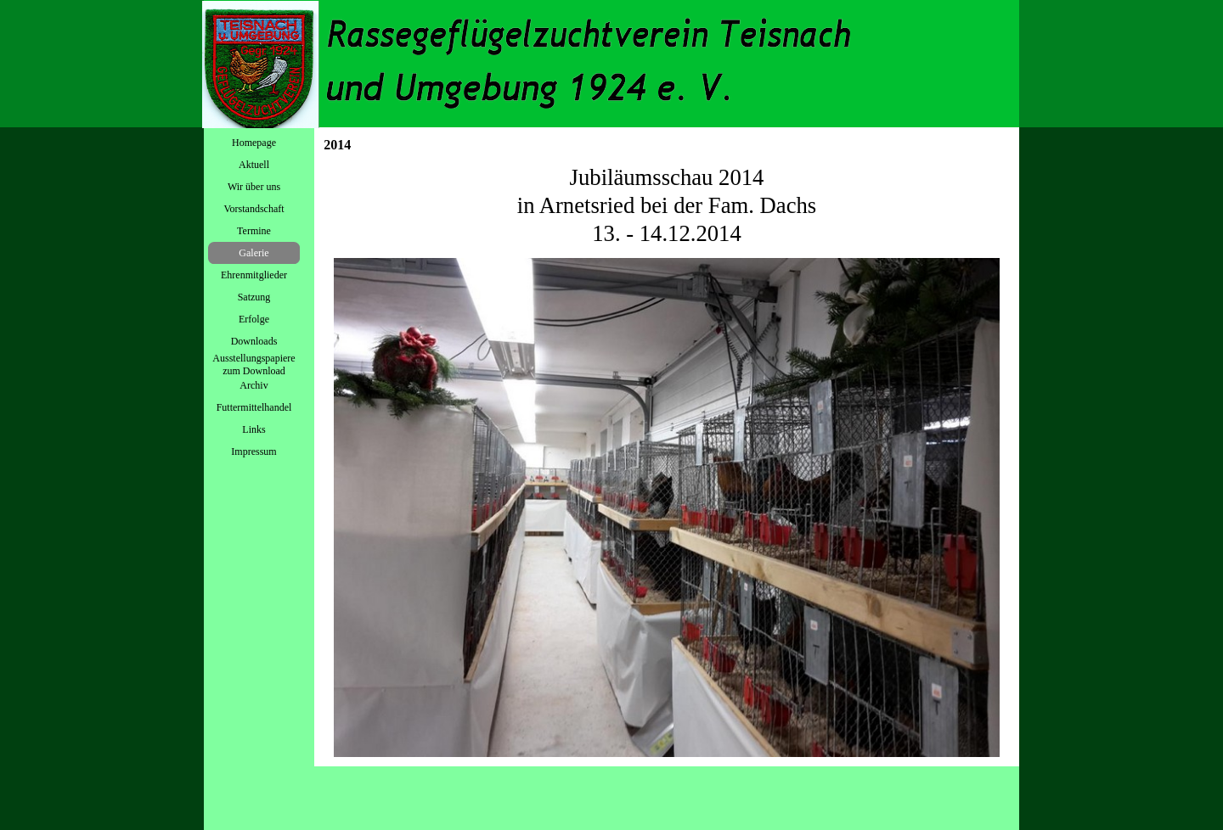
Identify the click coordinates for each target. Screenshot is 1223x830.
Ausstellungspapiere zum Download (253, 364)
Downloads (254, 341)
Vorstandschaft (253, 209)
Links (253, 429)
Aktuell (254, 165)
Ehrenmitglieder (254, 275)
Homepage (254, 143)
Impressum (253, 451)
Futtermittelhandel (254, 407)
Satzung (254, 297)
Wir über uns (254, 187)
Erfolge (254, 319)
